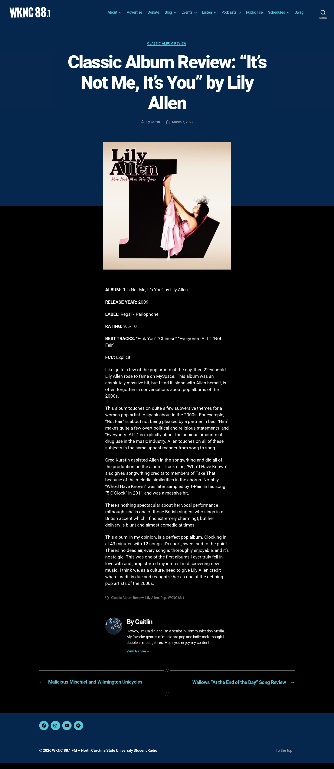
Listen (207, 15)
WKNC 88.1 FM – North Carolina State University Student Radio (104, 757)
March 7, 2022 (182, 129)
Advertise (134, 15)
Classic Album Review (167, 50)
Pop (163, 605)
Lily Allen (151, 605)
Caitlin (155, 129)
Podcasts (229, 15)
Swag (299, 15)
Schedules (276, 15)
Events (186, 15)
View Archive (138, 658)
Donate (153, 15)
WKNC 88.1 (176, 605)
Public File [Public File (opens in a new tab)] (254, 15)
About (112, 15)
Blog (168, 15)
